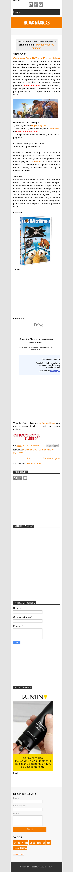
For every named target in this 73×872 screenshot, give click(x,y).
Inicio (27, 458)
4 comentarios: (34, 445)
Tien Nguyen (48, 867)
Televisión (41, 842)
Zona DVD (18, 453)
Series (32, 842)
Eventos (17, 842)
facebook (54, 128)
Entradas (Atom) (34, 464)
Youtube (41, 4)
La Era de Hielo (46, 423)
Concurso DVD (30, 450)
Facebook (36, 4)
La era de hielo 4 (46, 450)
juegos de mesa (20, 848)
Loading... (36, 369)
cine (48, 842)
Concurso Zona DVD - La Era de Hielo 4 (36, 58)
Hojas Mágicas (37, 22)
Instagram (31, 4)
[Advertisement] (33, 503)
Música (25, 842)
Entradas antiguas (51, 458)
